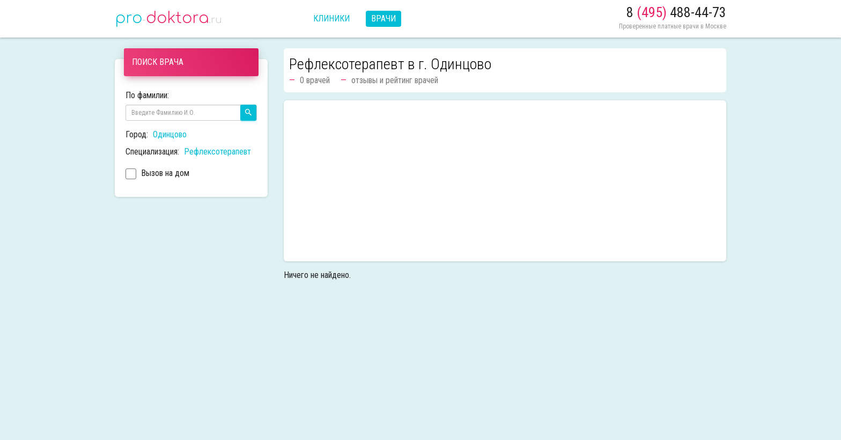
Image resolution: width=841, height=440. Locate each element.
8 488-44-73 (676, 12)
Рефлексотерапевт (217, 151)
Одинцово (170, 134)
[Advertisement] (505, 181)
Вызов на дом (157, 174)
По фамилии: (147, 95)
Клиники (331, 18)
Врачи (383, 18)
